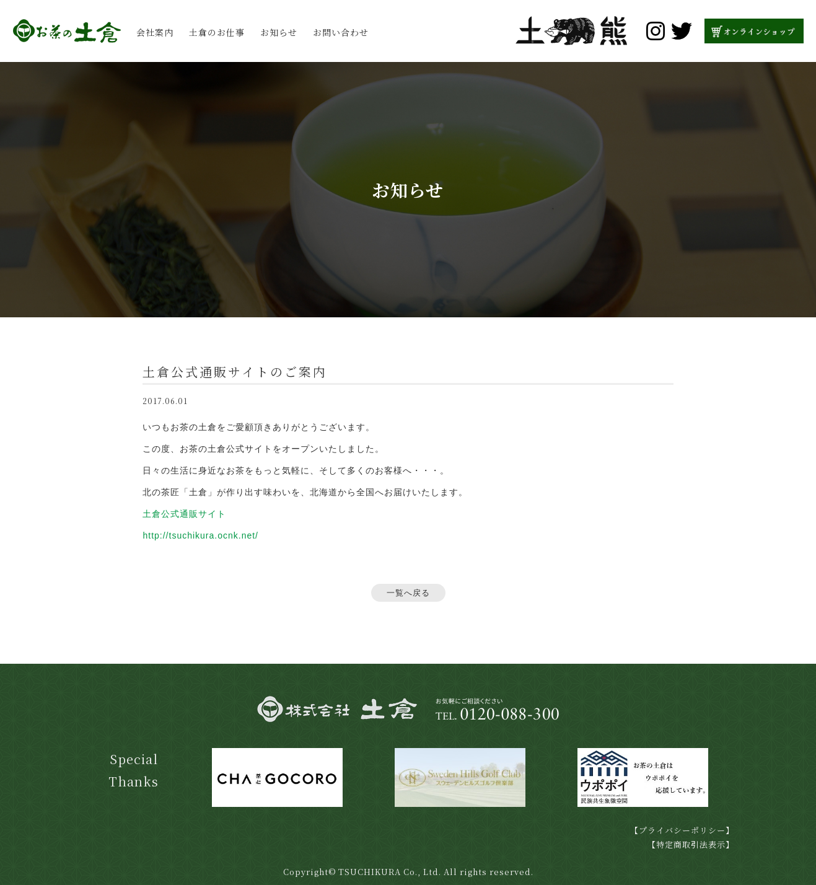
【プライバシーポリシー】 (682, 830)
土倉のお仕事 (217, 32)
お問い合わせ (341, 32)
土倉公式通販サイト (184, 514)
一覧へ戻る (408, 592)
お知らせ (278, 32)
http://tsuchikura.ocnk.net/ (200, 535)
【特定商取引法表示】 (690, 844)
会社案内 (154, 32)
